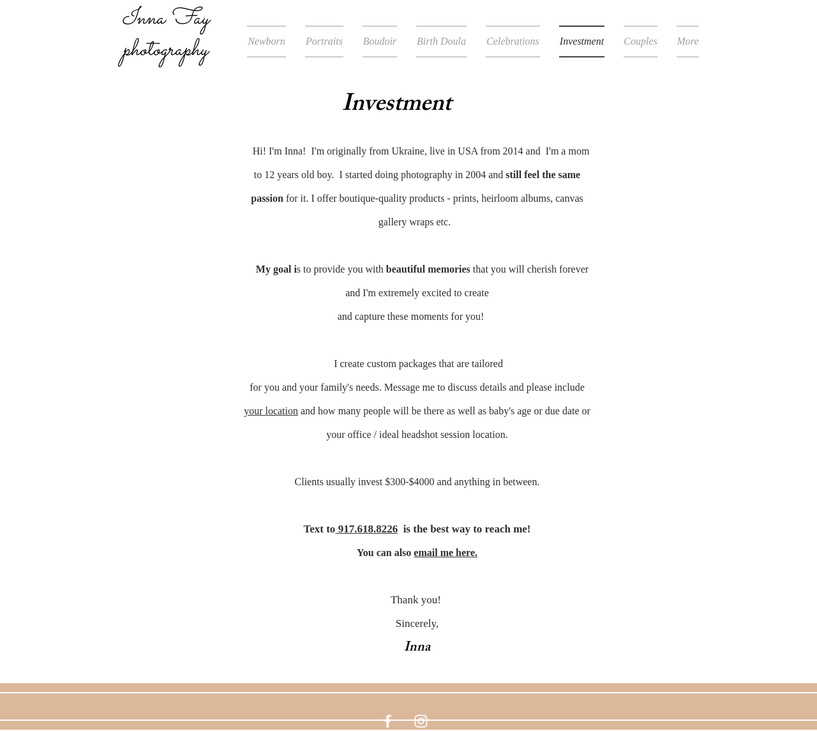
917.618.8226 (366, 529)
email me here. (445, 552)
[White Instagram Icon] (421, 721)
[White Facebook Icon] (387, 721)
